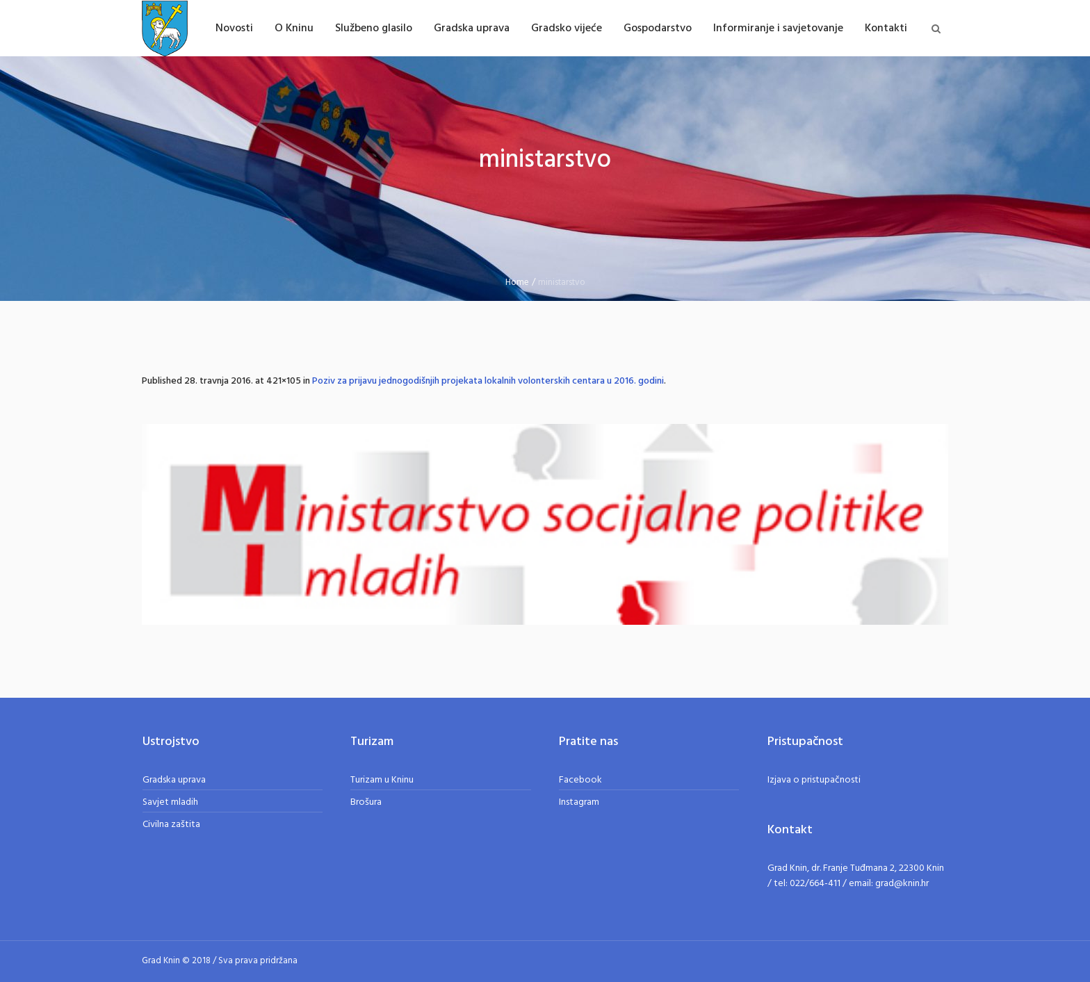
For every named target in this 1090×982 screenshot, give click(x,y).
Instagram (579, 802)
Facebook (580, 780)
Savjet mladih (170, 802)
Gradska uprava (174, 780)
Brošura (366, 802)
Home (517, 282)
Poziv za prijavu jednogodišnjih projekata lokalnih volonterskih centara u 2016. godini (488, 381)
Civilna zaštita (171, 825)
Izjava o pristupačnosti (814, 780)
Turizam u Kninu (382, 780)
